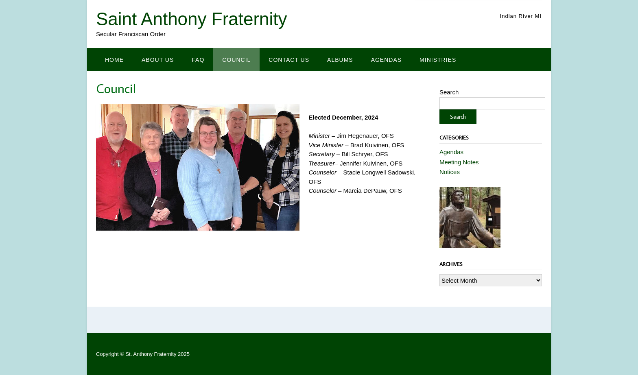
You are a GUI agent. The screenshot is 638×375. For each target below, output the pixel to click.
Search (449, 92)
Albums (340, 60)
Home (114, 60)
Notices (449, 171)
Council (236, 60)
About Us (158, 60)
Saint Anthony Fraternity (191, 19)
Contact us (289, 60)
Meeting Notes (459, 162)
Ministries (438, 60)
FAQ (198, 60)
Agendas (386, 60)
